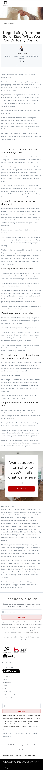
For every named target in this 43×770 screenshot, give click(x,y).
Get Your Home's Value (10, 695)
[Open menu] (41, 3)
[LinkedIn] (6, 662)
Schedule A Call (7, 698)
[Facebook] (3, 662)
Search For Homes (8, 692)
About (4, 679)
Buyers (4, 686)
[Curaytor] (11, 672)
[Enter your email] (23, 612)
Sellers (4, 689)
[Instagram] (10, 662)
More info (34, 762)
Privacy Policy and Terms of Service (27, 633)
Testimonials (6, 682)
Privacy (21, 749)
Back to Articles (9, 23)
